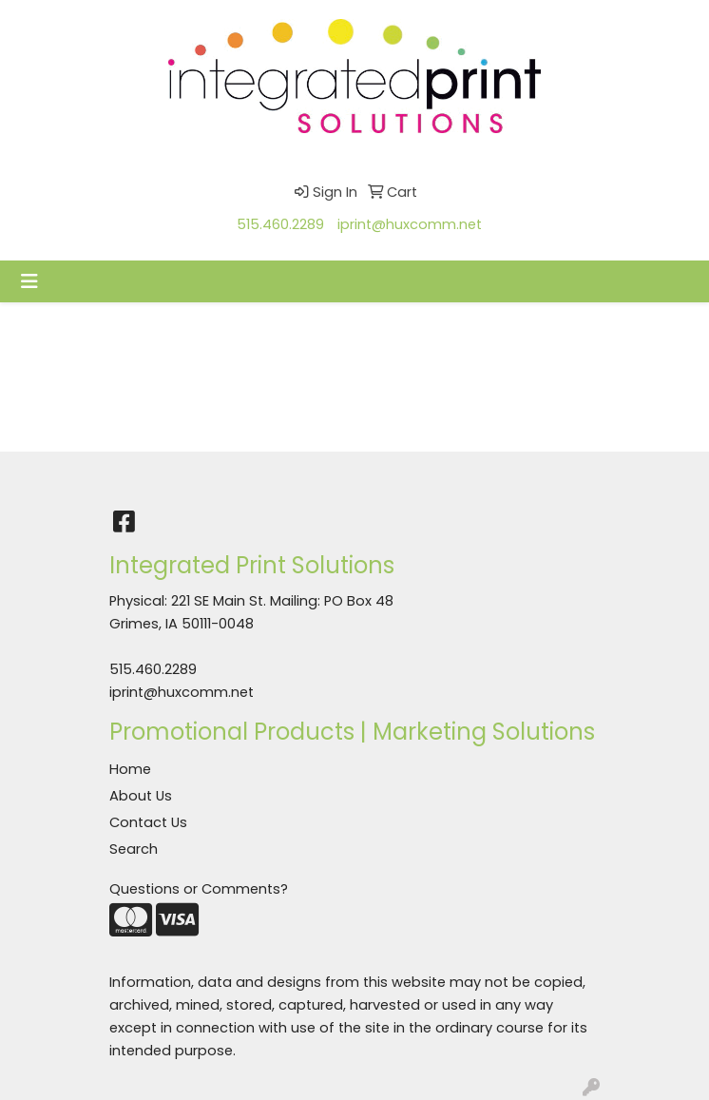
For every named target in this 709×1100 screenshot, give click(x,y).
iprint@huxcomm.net (409, 224)
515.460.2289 (280, 224)
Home (130, 769)
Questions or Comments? (198, 888)
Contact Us (148, 822)
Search (133, 849)
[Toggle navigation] (29, 281)
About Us (140, 795)
